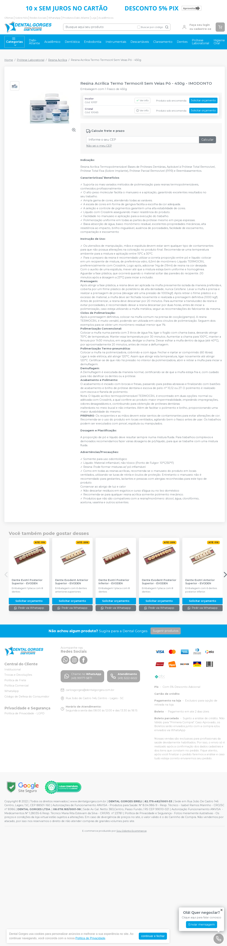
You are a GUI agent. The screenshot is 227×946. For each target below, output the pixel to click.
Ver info (142, 100)
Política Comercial (16, 685)
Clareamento (162, 42)
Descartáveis (140, 42)
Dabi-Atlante (34, 42)
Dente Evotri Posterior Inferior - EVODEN (113, 582)
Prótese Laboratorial (200, 42)
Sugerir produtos (165, 631)
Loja (93, 17)
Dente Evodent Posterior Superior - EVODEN (159, 582)
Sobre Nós (21, 17)
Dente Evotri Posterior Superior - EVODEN (27, 582)
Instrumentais (116, 42)
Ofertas (8, 17)
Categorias (14, 42)
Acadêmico (52, 42)
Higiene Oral (219, 42)
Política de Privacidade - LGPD (24, 713)
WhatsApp (54, 17)
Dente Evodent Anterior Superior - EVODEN (71, 582)
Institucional (12, 669)
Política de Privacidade (90, 938)
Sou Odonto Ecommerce (131, 831)
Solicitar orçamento (203, 100)
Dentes (182, 42)
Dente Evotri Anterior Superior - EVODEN (200, 582)
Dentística (72, 42)
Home (8, 60)
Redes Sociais (38, 17)
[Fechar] (221, 910)
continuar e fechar (153, 936)
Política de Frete (15, 680)
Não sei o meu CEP (99, 145)
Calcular (207, 139)
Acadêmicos (105, 17)
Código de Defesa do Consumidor (26, 696)
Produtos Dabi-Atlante (76, 17)
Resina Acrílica (57, 60)
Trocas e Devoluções (18, 674)
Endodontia (92, 42)
